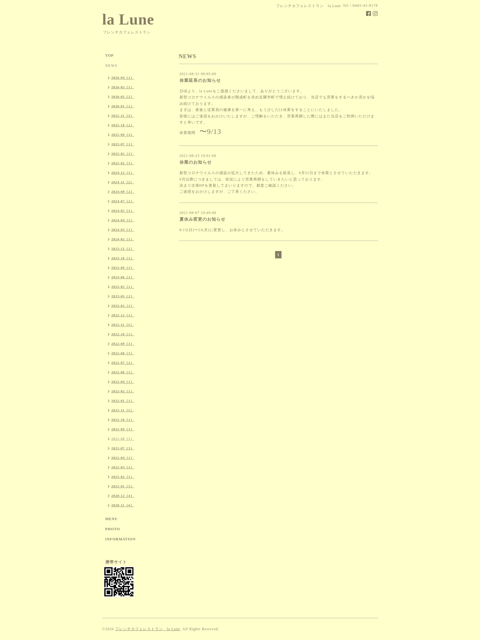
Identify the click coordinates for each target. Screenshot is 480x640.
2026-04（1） (122, 77)
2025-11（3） (122, 115)
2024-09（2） (122, 191)
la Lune (128, 19)
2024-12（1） (122, 172)
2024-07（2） (122, 201)
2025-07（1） (122, 144)
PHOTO (112, 529)
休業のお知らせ (196, 162)
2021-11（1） (122, 410)
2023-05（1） (122, 286)
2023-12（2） (122, 248)
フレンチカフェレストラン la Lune (147, 629)
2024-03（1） (122, 229)
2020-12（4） (122, 495)
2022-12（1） (122, 315)
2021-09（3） (122, 429)
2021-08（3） (122, 438)
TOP (109, 55)
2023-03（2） (122, 296)
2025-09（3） (122, 134)
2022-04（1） (122, 381)
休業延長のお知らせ (200, 80)
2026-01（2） (122, 106)
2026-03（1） (122, 87)
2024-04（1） (122, 220)
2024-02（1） (122, 239)
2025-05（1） (122, 153)
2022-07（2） (122, 362)
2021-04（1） (122, 457)
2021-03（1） (122, 467)
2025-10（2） (122, 125)
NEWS (111, 65)
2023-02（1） (122, 305)
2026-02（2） (122, 96)
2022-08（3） (122, 353)
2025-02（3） (122, 163)
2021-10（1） (122, 419)
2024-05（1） (122, 210)
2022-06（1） (122, 372)
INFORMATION (120, 539)
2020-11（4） (122, 505)
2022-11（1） (122, 324)
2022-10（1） (122, 334)
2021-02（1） (122, 476)
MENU (111, 519)
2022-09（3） (122, 343)
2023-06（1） (122, 277)
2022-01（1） (122, 400)
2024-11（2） (122, 182)
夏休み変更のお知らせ (202, 219)
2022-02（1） (122, 391)
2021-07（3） (122, 448)
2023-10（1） (122, 258)
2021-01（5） (122, 486)
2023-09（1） (122, 267)
